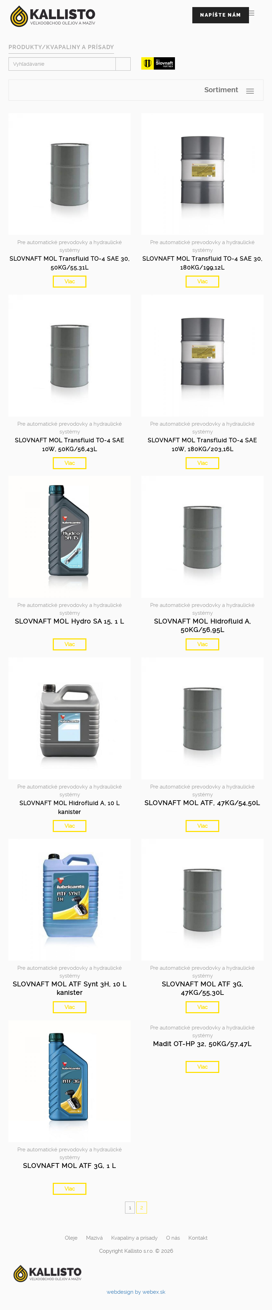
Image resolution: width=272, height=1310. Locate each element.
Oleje (71, 1238)
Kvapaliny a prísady (134, 1238)
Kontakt (198, 1238)
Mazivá (94, 1238)
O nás (173, 1238)
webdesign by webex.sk (136, 1292)
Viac (69, 281)
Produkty (25, 47)
